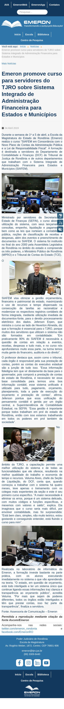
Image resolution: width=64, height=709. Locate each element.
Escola (29, 34)
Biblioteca (43, 34)
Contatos (54, 4)
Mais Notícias (9, 63)
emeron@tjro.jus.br (32, 650)
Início (18, 34)
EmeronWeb (20, 4)
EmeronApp (38, 4)
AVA (6, 4)
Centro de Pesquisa (32, 40)
